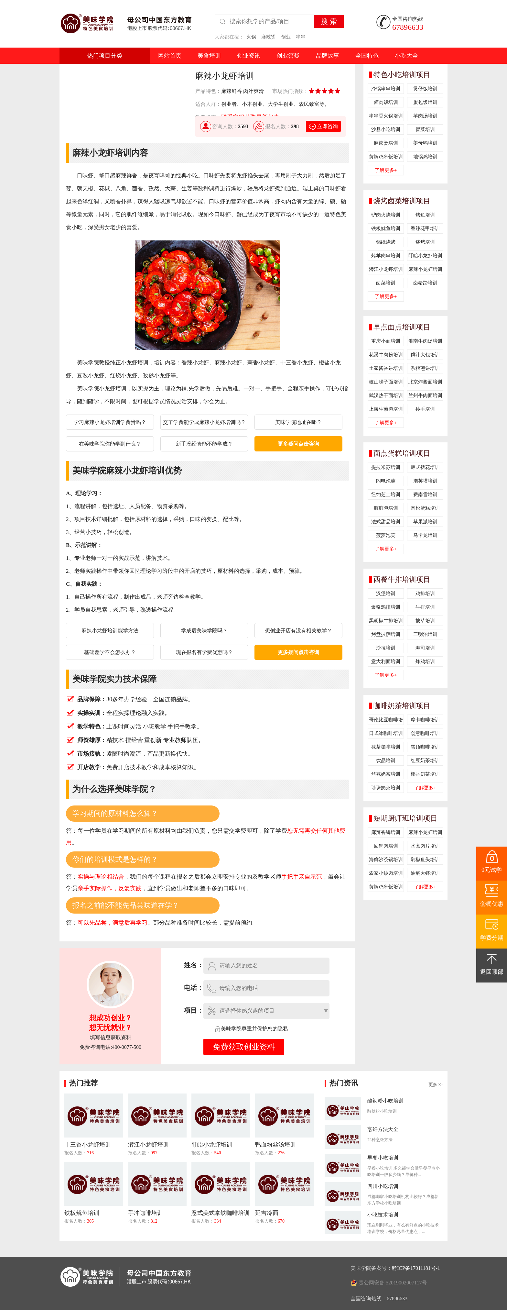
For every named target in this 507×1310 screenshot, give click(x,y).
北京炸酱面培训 (425, 381)
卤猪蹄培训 (425, 282)
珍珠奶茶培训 (385, 787)
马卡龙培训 (425, 535)
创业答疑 (288, 55)
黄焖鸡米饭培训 (386, 156)
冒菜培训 (425, 129)
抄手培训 (425, 409)
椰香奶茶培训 (425, 774)
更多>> (435, 1084)
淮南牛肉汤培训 (425, 341)
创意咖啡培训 (425, 733)
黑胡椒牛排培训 (386, 620)
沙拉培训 (385, 647)
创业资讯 (248, 55)
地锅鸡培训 (425, 156)
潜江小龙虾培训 (386, 269)
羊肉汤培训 (425, 115)
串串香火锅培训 (386, 115)
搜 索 (329, 21)
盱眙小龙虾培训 (425, 255)
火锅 (251, 36)
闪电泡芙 (385, 480)
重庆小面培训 (385, 341)
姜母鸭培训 (425, 143)
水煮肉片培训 (425, 846)
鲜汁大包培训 (425, 354)
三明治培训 (425, 634)
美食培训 (209, 55)
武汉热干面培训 (386, 395)
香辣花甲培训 (425, 228)
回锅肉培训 (386, 846)
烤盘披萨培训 (385, 634)
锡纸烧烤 (385, 242)
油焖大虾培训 (425, 873)
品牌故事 (327, 55)
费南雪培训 (425, 494)
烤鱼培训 (425, 214)
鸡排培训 (425, 593)
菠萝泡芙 (385, 535)
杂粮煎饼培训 (425, 368)
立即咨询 (323, 126)
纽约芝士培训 (385, 494)
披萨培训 (425, 620)
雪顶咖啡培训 (425, 746)
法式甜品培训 (385, 521)
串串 (301, 36)
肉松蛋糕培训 (425, 508)
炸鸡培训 (425, 661)
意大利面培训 (385, 661)
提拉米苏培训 (385, 467)
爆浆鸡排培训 (385, 607)
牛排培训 (425, 607)
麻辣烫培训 (386, 143)
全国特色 (367, 55)
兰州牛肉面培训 (425, 395)
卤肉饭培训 (386, 102)
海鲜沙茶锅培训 (386, 859)
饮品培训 (385, 760)
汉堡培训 (385, 593)
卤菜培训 (385, 282)
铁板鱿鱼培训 (385, 228)
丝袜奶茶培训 (385, 774)
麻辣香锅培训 (385, 832)
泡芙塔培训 (425, 480)
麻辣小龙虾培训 (425, 269)
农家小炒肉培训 (386, 873)
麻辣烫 (268, 36)
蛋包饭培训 (425, 102)
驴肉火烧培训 (385, 214)
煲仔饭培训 (425, 88)
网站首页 (169, 55)
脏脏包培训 (386, 508)
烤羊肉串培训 (385, 255)
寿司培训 (425, 647)
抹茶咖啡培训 (385, 746)
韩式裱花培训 (425, 467)
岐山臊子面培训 (386, 381)
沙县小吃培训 (385, 129)
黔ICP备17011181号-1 (416, 1268)
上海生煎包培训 (386, 409)
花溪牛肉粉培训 (386, 354)
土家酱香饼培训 (386, 368)
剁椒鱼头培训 (425, 859)
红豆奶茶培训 (425, 760)
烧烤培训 (425, 242)
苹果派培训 (425, 521)
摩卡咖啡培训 (425, 719)
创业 (286, 36)
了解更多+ (386, 170)
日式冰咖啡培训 (386, 733)
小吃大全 (406, 55)
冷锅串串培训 (385, 88)
